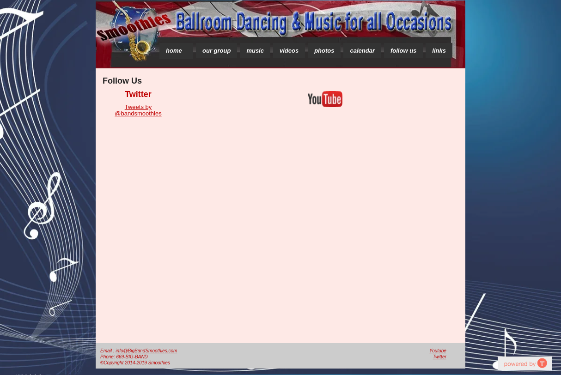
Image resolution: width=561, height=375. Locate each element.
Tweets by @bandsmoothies (138, 110)
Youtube (437, 350)
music (255, 50)
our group (216, 50)
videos (289, 50)
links (439, 50)
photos (324, 50)
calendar (362, 50)
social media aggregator (524, 363)
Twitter (439, 356)
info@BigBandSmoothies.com (146, 350)
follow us (403, 50)
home (174, 50)
